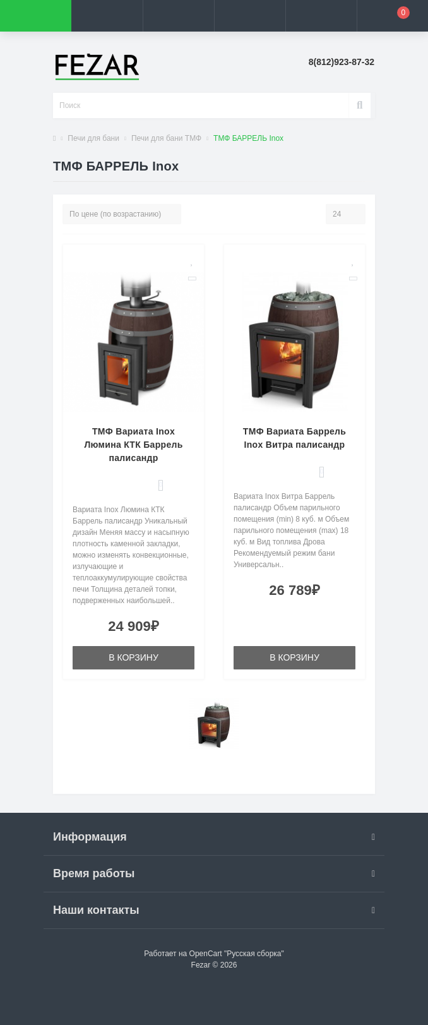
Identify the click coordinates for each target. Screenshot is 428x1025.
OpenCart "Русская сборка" (236, 953)
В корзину (133, 657)
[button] (178, 16)
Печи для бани (93, 138)
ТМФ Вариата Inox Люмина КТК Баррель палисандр (133, 444)
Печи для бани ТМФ (166, 138)
